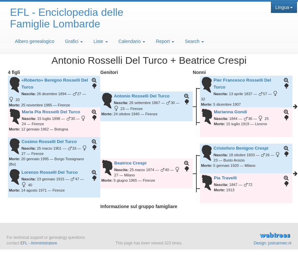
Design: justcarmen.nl (272, 243)
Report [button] (165, 41)
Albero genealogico (34, 41)
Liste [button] (100, 41)
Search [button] (194, 41)
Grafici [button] (74, 41)
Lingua (284, 7)
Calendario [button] (132, 41)
